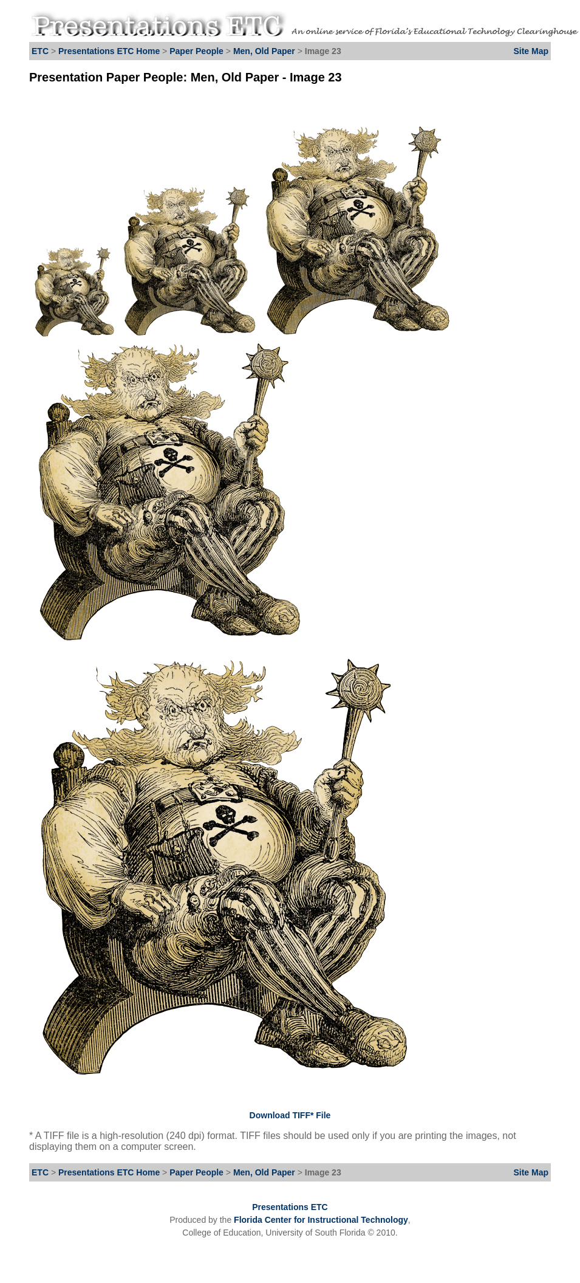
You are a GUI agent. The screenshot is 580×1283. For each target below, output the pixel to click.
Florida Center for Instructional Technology (321, 1220)
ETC (40, 51)
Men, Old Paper (264, 51)
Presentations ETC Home (109, 51)
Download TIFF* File (290, 1115)
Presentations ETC (289, 1207)
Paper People (196, 51)
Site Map (530, 51)
